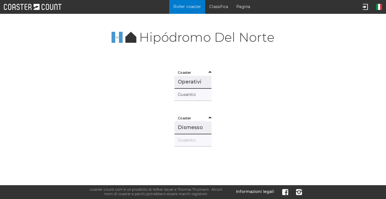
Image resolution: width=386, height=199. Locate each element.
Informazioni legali (255, 191)
